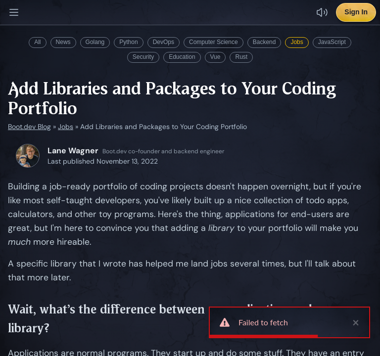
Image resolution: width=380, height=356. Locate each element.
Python (128, 42)
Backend (264, 42)
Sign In (356, 12)
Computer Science (213, 42)
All (37, 42)
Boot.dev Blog (29, 126)
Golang (95, 42)
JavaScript (332, 42)
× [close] (355, 322)
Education (182, 56)
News (63, 42)
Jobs (296, 42)
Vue (215, 56)
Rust (241, 56)
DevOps (163, 42)
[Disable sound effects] (322, 12)
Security (143, 56)
